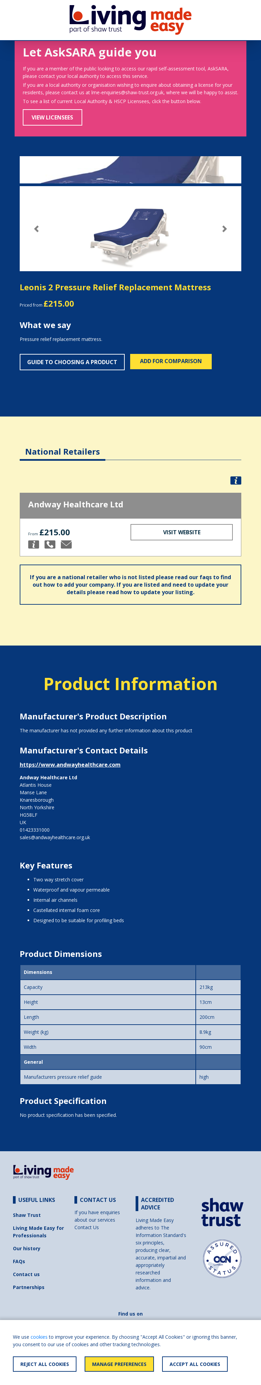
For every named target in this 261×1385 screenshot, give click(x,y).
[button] (36, 229)
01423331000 (35, 830)
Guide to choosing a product (72, 362)
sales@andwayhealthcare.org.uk (55, 837)
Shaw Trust (27, 1215)
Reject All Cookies (44, 1364)
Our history (26, 1248)
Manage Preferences (119, 1364)
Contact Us (86, 1227)
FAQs (19, 1261)
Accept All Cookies (195, 1364)
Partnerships (29, 1287)
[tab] (62, 446)
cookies (39, 1337)
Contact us (26, 1274)
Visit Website (182, 532)
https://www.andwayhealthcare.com (70, 764)
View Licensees (52, 117)
